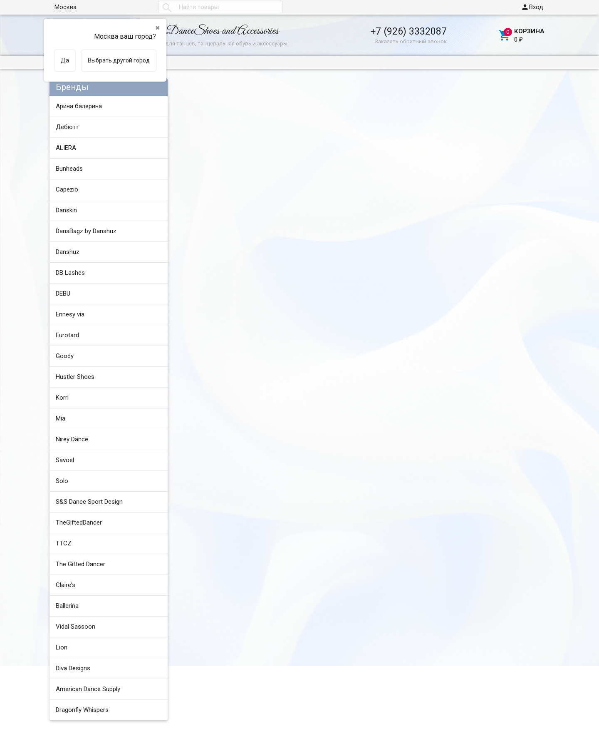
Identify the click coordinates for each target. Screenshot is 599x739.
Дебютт (67, 127)
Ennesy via (70, 314)
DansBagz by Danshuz (86, 231)
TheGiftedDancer (79, 522)
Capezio (67, 189)
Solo (62, 481)
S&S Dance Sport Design (89, 501)
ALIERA (66, 148)
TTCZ (64, 543)
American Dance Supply (88, 689)
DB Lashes (70, 272)
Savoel (65, 460)
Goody (65, 356)
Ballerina (67, 606)
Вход (532, 7)
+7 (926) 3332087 (409, 31)
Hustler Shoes (75, 377)
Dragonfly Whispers (82, 710)
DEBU (63, 293)
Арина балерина (79, 106)
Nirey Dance (72, 439)
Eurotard (67, 335)
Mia (60, 418)
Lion (61, 647)
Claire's (65, 585)
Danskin (66, 210)
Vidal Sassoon (75, 626)
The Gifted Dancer (80, 564)
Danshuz (67, 252)
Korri (62, 397)
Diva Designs (73, 668)
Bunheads (69, 168)
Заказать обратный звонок (411, 41)
